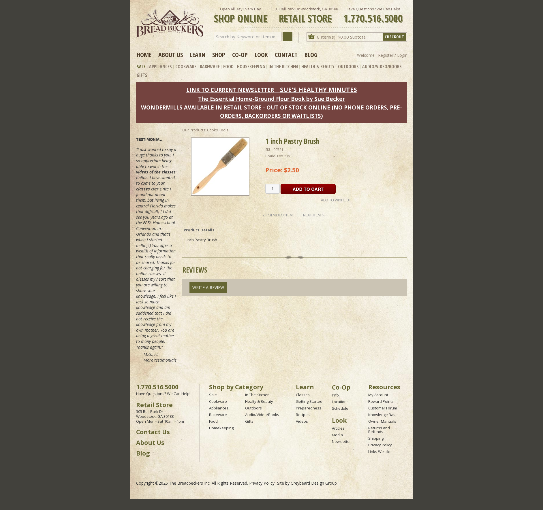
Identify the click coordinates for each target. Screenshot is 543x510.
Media (337, 434)
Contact (286, 54)
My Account (378, 394)
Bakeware (210, 66)
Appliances (160, 66)
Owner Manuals (382, 421)
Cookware (185, 66)
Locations (340, 401)
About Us (170, 54)
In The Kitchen (283, 66)
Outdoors (348, 66)
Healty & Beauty (259, 401)
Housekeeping (251, 66)
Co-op (240, 54)
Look (261, 54)
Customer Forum (382, 408)
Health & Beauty (318, 66)
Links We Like (380, 451)
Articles (338, 428)
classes (143, 189)
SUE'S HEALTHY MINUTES (318, 89)
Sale (141, 66)
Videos (302, 421)
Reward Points (381, 401)
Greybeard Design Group (314, 483)
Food (228, 66)
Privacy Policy (380, 444)
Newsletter (341, 441)
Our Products (193, 130)
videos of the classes (156, 172)
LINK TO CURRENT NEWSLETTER (230, 89)
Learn (197, 54)
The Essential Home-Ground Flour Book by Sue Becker (271, 98)
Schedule (340, 408)
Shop (218, 54)
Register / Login (392, 55)
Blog (311, 54)
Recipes (303, 414)
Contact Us (153, 432)
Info (335, 395)
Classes (303, 394)
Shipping (376, 438)
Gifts (142, 75)
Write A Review (208, 287)
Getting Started (309, 401)
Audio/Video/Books (382, 66)
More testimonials (160, 360)
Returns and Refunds (379, 429)
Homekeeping (221, 427)
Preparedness (308, 408)
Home (144, 54)
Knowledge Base (383, 414)
